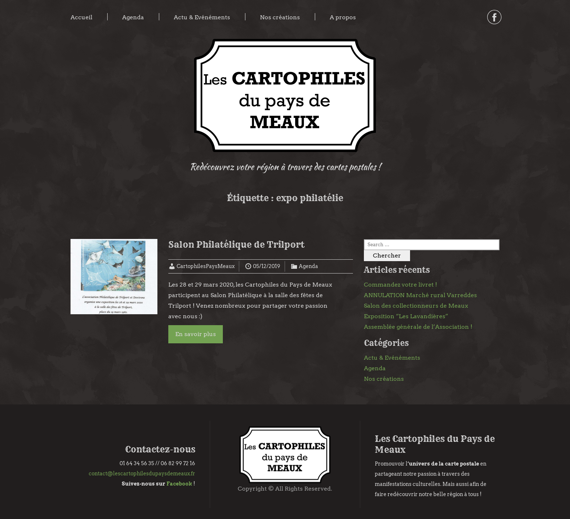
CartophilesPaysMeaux (205, 266)
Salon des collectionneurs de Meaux (416, 305)
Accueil (81, 17)
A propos (343, 17)
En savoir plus (195, 334)
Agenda (133, 17)
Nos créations (280, 17)
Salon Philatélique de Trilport (236, 244)
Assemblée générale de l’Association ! (418, 326)
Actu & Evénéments (202, 17)
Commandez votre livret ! (400, 284)
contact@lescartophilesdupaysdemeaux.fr (142, 473)
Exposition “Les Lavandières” (406, 316)
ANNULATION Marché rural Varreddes (420, 295)
